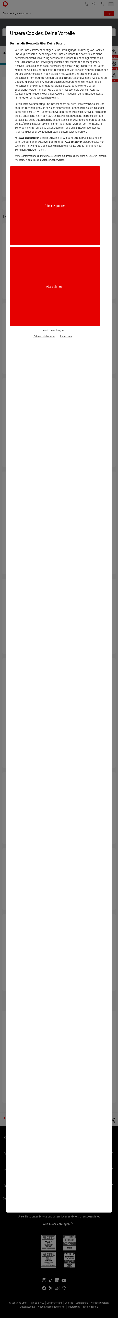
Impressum (66, 336)
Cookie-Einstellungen (53, 330)
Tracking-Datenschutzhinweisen (48, 159)
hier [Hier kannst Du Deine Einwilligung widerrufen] (67, 61)
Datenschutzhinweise (44, 336)
